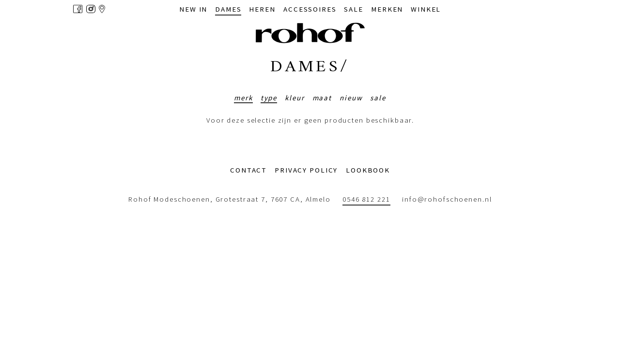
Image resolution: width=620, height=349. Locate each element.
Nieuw (351, 97)
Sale (378, 97)
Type (269, 97)
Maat (322, 97)
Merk (243, 97)
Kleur (294, 97)
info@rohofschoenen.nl (447, 199)
